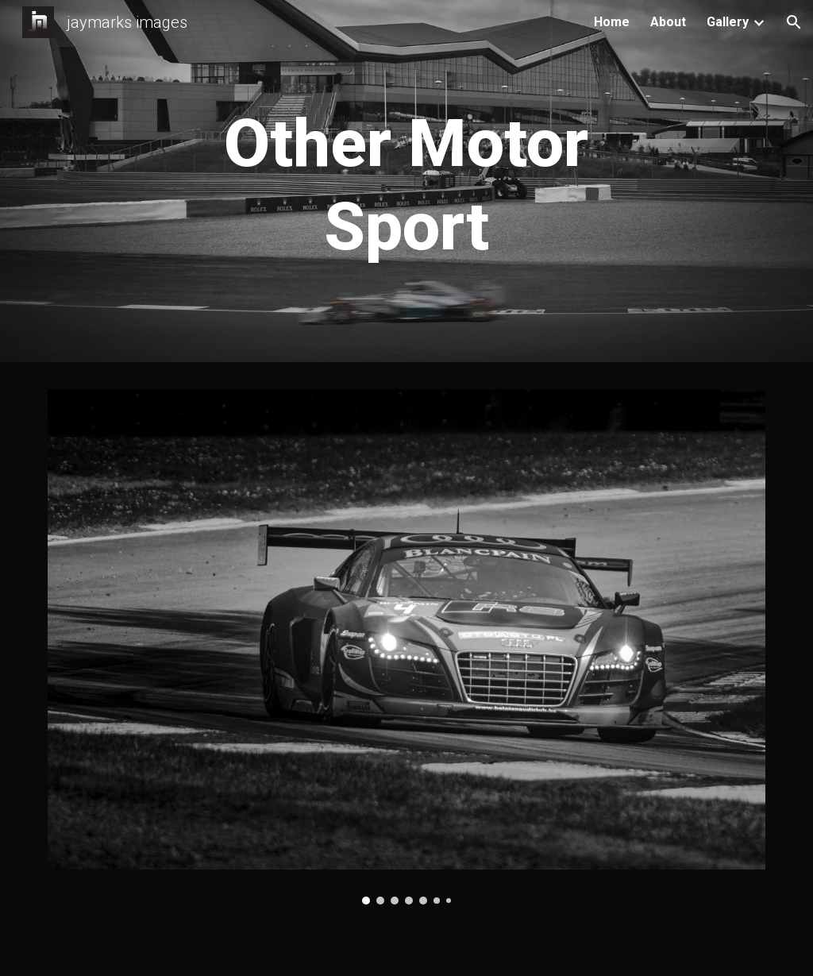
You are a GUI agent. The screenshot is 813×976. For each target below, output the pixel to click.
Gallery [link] (728, 21)
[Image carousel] (407, 647)
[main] (406, 185)
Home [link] (612, 21)
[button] (794, 22)
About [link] (668, 21)
